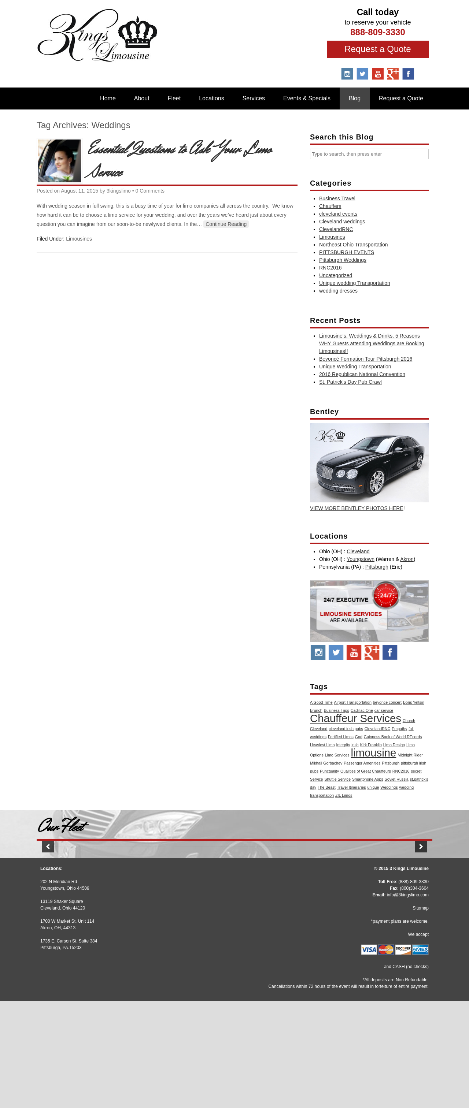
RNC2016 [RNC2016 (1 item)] (401, 771)
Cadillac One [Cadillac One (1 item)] (362, 710)
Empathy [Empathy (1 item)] (399, 728)
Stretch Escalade (234, 935)
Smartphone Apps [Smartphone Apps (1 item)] (367, 779)
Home (108, 98)
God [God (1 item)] (358, 737)
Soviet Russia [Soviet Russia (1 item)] (397, 779)
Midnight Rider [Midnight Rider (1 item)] (410, 755)
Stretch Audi (102, 935)
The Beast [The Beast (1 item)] (327, 787)
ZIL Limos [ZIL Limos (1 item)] (343, 795)
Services (254, 98)
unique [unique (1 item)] (373, 787)
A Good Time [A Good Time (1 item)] (321, 702)
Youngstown (360, 559)
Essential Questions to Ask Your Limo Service (179, 161)
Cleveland (358, 551)
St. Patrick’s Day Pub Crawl (350, 382)
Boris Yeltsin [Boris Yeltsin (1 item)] (413, 702)
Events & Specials (306, 98)
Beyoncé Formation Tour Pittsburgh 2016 (365, 359)
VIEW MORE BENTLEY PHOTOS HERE (356, 508)
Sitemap (421, 1015)
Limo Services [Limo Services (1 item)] (337, 755)
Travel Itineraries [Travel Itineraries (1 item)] (351, 787)
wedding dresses (338, 291)
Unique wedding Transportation (354, 283)
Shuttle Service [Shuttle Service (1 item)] (337, 779)
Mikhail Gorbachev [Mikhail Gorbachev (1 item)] (326, 763)
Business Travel (337, 198)
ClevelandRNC (336, 229)
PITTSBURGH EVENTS (346, 252)
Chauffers (330, 206)
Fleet (174, 98)
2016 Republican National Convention (362, 374)
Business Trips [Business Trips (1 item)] (336, 710)
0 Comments (150, 191)
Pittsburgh (376, 567)
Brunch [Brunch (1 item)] (316, 710)
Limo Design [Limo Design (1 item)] (394, 745)
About (141, 98)
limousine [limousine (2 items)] (373, 753)
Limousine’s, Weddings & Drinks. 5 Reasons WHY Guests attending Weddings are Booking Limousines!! (371, 343)
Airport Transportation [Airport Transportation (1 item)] (353, 702)
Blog (355, 98)
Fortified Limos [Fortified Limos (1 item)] (341, 737)
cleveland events (338, 214)
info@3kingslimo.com (408, 1002)
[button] (48, 903)
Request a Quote (377, 49)
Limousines (79, 239)
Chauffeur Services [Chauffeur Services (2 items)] (355, 718)
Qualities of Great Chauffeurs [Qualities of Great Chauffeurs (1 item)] (365, 771)
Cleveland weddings (342, 221)
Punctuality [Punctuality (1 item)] (329, 771)
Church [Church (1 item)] (409, 720)
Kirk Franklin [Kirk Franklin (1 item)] (371, 745)
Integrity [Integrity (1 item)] (343, 745)
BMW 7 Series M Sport (366, 933)
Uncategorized (335, 275)
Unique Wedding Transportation (355, 366)
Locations (211, 98)
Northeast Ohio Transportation (353, 245)
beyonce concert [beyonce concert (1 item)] (387, 702)
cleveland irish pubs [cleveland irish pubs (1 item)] (346, 728)
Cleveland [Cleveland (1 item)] (318, 728)
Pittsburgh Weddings (342, 260)
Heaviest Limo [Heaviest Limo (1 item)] (322, 745)
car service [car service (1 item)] (384, 710)
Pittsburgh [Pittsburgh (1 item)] (390, 763)
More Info (102, 951)
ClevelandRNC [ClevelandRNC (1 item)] (377, 728)
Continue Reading (226, 224)
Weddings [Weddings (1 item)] (389, 787)
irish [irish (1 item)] (355, 745)
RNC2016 (330, 268)
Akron (407, 559)
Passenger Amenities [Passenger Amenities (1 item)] (362, 763)
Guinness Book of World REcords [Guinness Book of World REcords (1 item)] (393, 737)
